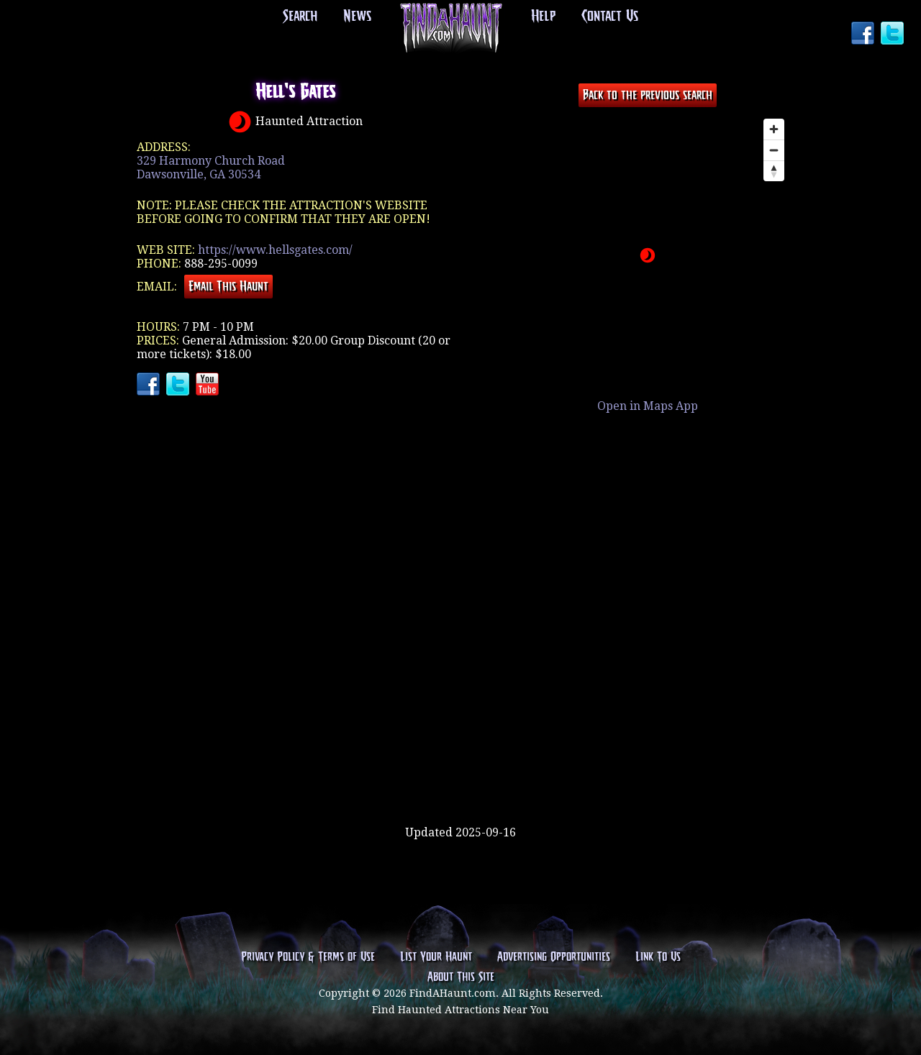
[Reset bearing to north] (773, 170)
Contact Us (609, 16)
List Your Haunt (436, 957)
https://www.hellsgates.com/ (275, 250)
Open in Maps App (647, 406)
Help (543, 16)
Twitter (894, 34)
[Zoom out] (773, 150)
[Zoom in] (773, 129)
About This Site (460, 977)
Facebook (864, 34)
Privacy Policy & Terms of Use (308, 957)
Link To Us (658, 957)
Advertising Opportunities (553, 957)
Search (300, 16)
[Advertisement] (460, 778)
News (357, 16)
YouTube (209, 385)
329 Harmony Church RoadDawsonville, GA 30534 (211, 167)
